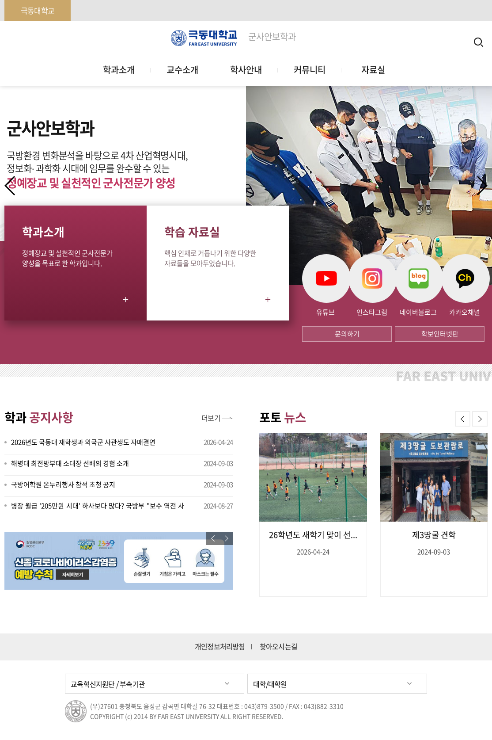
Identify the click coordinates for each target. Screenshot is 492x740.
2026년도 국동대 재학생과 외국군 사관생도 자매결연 (83, 442)
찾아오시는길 (278, 646)
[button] (482, 185)
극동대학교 (37, 10)
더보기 (211, 417)
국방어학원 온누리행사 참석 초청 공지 (63, 484)
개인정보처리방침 (220, 646)
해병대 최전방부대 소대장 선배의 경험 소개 (70, 463)
